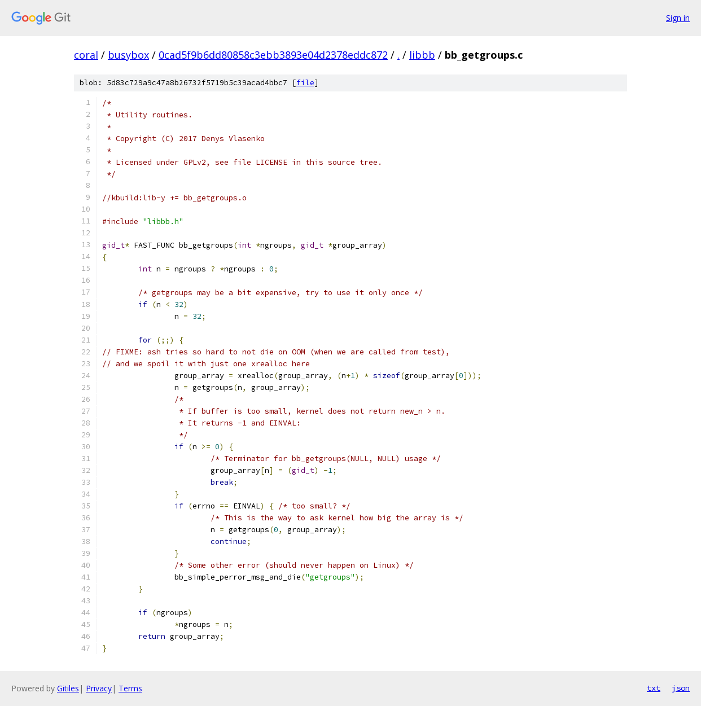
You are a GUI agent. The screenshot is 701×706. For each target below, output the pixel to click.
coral (86, 55)
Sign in (678, 17)
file (305, 82)
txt (653, 688)
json (681, 688)
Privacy (99, 688)
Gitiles (68, 688)
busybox (128, 55)
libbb (422, 55)
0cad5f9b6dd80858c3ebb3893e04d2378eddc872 (273, 55)
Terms (130, 688)
